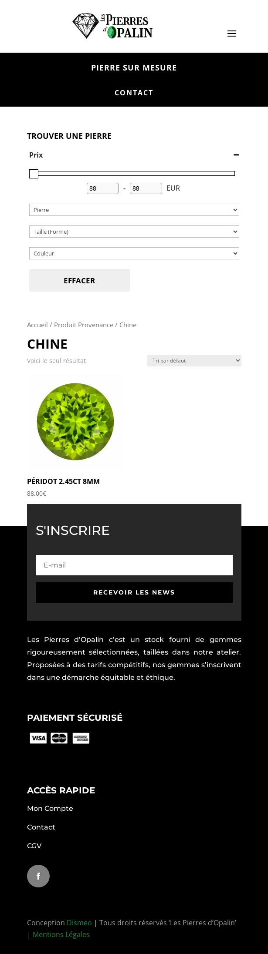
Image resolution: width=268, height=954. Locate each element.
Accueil (37, 324)
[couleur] (134, 253)
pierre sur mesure (134, 68)
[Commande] (194, 360)
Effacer (79, 280)
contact (134, 92)
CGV (34, 846)
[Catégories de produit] (134, 210)
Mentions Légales (61, 934)
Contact (41, 827)
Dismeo (79, 922)
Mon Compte (50, 808)
